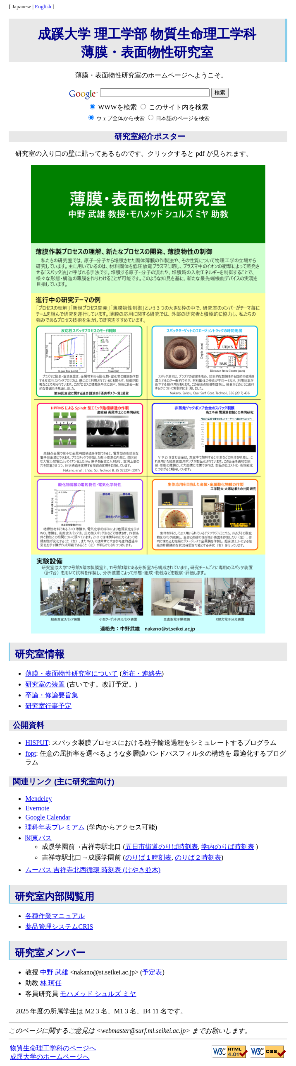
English (43, 6)
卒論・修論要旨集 (51, 695)
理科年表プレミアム (55, 827)
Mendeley (38, 798)
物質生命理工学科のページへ (53, 1047)
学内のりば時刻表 (227, 846)
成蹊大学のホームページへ (49, 1056)
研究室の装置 (45, 684)
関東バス (38, 837)
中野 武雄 (54, 972)
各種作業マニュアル (55, 915)
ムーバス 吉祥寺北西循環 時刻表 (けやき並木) (92, 869)
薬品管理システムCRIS (59, 926)
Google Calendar (47, 817)
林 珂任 (51, 982)
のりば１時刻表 (148, 857)
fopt (30, 753)
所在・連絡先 (142, 673)
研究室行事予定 (48, 705)
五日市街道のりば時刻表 (161, 846)
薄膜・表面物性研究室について (71, 673)
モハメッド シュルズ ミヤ (98, 993)
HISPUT (36, 742)
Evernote (37, 808)
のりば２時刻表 (198, 857)
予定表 (152, 972)
